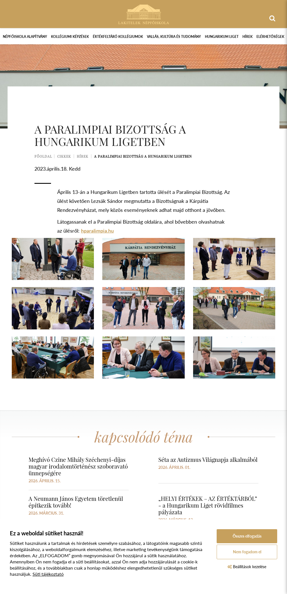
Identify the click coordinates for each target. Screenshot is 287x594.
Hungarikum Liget (222, 37)
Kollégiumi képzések (70, 37)
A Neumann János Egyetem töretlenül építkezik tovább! (76, 502)
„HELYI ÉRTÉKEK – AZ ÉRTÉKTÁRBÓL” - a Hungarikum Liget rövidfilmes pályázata (207, 505)
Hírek (247, 37)
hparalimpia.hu (97, 231)
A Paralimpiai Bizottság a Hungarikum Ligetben (143, 156)
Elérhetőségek (270, 37)
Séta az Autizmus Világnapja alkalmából (208, 459)
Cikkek (64, 156)
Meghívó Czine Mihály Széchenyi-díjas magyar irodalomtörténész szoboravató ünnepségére (78, 466)
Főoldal (43, 156)
